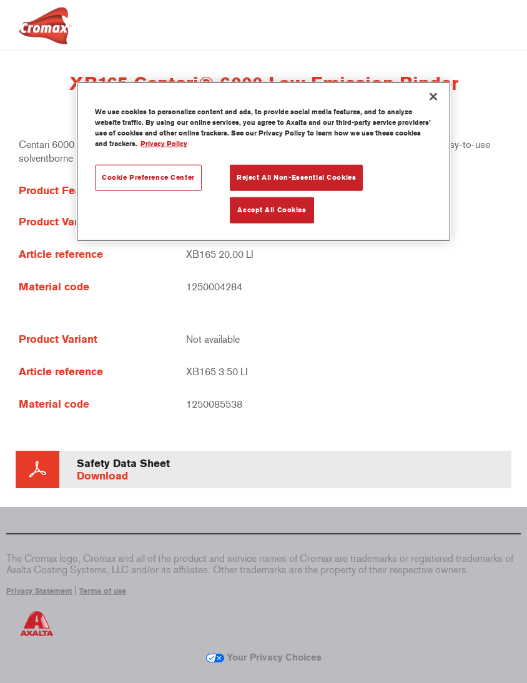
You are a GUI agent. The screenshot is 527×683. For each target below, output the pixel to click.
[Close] (433, 97)
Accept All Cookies (271, 209)
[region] (263, 162)
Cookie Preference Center (148, 177)
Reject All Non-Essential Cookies (296, 177)
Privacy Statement (39, 591)
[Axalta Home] (45, 35)
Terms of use (102, 591)
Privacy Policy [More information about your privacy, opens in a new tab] (163, 143)
